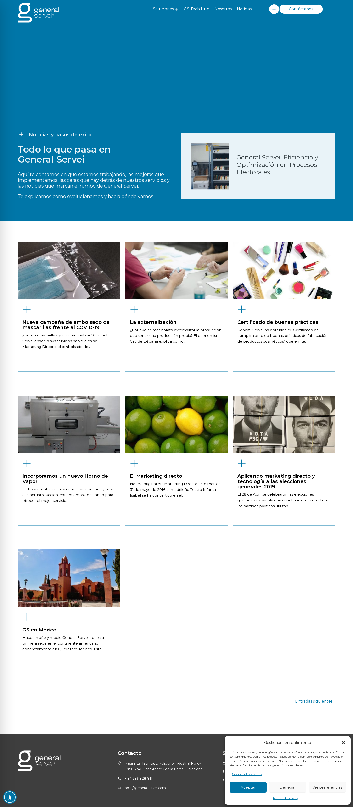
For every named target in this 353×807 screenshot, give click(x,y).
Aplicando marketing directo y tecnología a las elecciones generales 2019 (276, 597)
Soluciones (163, 9)
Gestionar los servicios (247, 774)
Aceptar (248, 787)
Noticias (244, 9)
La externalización (153, 438)
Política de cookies (285, 798)
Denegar (288, 787)
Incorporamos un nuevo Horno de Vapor (65, 594)
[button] (343, 742)
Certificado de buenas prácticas (277, 438)
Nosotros (223, 9)
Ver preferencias (327, 787)
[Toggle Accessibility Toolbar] (10, 797)
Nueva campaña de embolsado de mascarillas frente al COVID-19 (66, 440)
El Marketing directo (156, 592)
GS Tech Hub (196, 9)
